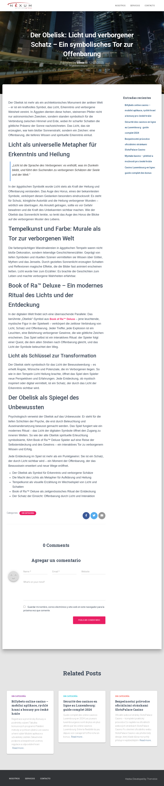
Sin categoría (28, 513)
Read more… (18, 748)
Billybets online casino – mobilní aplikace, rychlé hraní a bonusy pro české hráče (140, 110)
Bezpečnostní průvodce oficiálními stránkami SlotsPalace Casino (137, 144)
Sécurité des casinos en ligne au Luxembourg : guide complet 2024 (140, 127)
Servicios (135, 5)
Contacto (150, 5)
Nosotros (120, 5)
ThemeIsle (152, 779)
